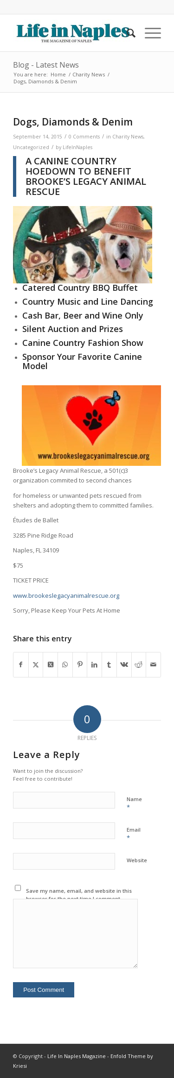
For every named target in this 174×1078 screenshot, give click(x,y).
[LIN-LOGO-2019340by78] (72, 32)
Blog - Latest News (46, 65)
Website (137, 860)
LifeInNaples (77, 147)
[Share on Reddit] (139, 664)
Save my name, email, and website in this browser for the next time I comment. (79, 894)
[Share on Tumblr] (109, 664)
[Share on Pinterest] (80, 664)
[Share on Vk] (124, 664)
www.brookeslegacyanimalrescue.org (66, 595)
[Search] (126, 32)
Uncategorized (31, 147)
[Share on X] (36, 664)
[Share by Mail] (153, 664)
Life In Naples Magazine (76, 1056)
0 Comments (84, 136)
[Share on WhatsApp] (65, 664)
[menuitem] (126, 32)
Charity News (127, 136)
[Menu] (148, 32)
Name (134, 803)
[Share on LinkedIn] (94, 664)
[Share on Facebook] (20, 664)
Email (134, 834)
